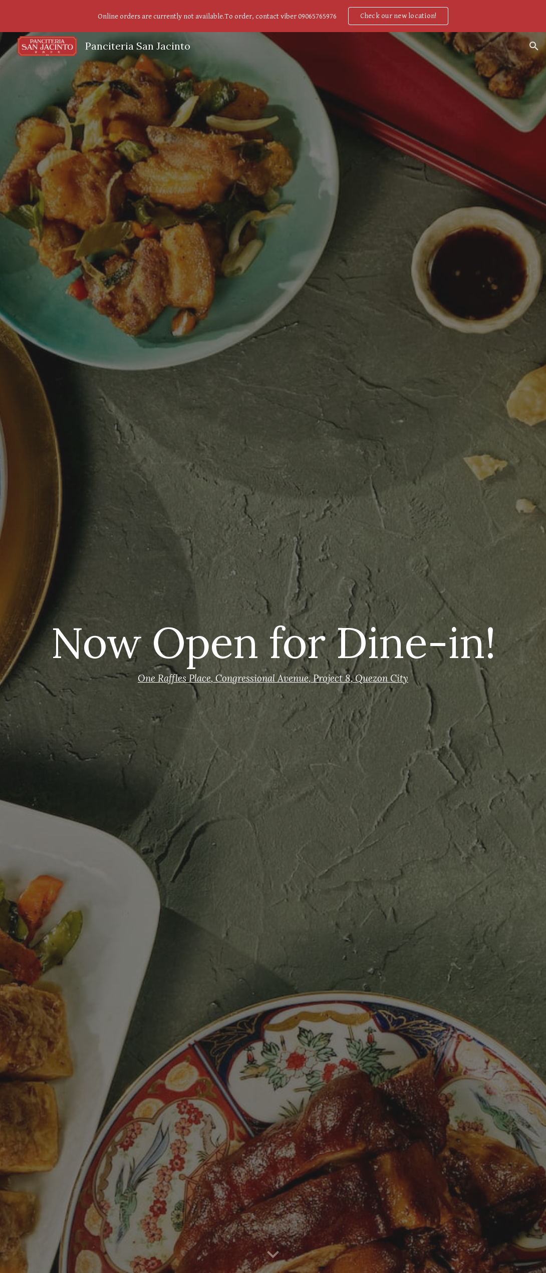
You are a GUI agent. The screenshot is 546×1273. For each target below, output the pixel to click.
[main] (272, 653)
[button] (534, 46)
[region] (273, 16)
